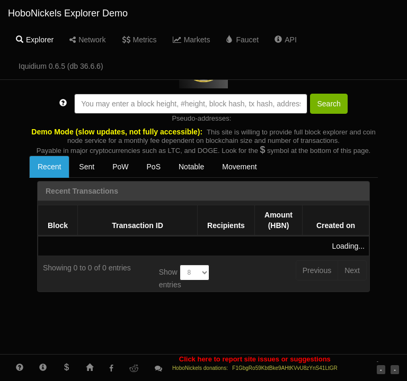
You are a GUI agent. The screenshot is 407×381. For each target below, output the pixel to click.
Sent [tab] (86, 166)
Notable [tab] (191, 166)
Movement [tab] (239, 166)
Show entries (184, 277)
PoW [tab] (120, 166)
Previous (317, 270)
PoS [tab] (154, 166)
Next (352, 270)
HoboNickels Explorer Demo (68, 13)
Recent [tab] (49, 166)
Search (328, 103)
